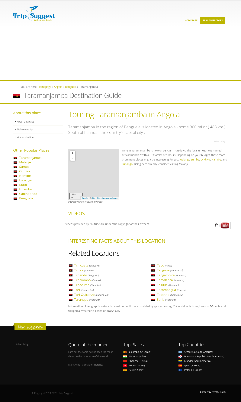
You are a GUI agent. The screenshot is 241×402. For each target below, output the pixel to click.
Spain (189, 365)
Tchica (84, 270)
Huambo (25, 189)
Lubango (25, 180)
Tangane (170, 270)
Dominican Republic (201, 356)
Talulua (168, 285)
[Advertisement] (113, 53)
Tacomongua (171, 290)
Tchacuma (87, 285)
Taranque (87, 299)
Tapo (164, 265)
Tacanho (170, 294)
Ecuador (194, 361)
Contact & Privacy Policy (213, 392)
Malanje (25, 162)
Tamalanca (170, 280)
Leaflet (85, 198)
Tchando (86, 275)
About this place (26, 121)
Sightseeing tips (25, 129)
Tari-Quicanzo (91, 294)
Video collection (25, 137)
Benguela (26, 198)
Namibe (25, 175)
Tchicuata (87, 265)
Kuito (23, 184)
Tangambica (171, 275)
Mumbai (134, 356)
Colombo (137, 352)
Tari (84, 290)
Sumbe (24, 166)
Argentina (195, 352)
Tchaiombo (87, 280)
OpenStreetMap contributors (105, 198)
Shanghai (135, 361)
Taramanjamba (30, 157)
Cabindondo (28, 194)
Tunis (134, 365)
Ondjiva (25, 171)
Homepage (191, 20)
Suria (166, 299)
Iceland (190, 370)
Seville (133, 370)
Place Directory (213, 20)
